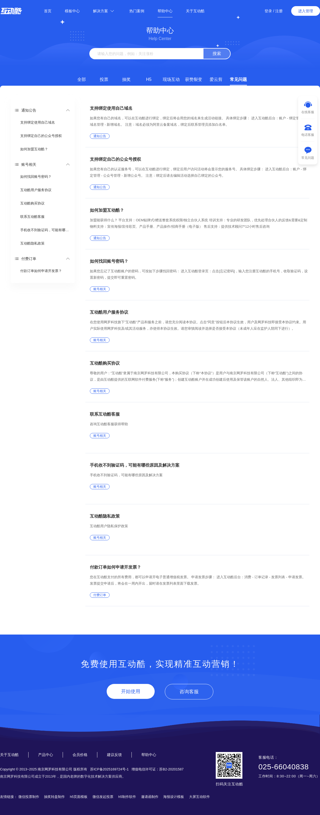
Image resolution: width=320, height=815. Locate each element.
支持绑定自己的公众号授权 (41, 136)
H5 (148, 79)
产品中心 (45, 755)
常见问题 (238, 79)
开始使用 (130, 691)
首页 (47, 11)
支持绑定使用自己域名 (37, 122)
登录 (268, 11)
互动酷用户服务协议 (35, 190)
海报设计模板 (173, 797)
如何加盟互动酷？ (34, 149)
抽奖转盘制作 (54, 797)
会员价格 (80, 755)
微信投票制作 (28, 797)
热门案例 (136, 11)
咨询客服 (189, 691)
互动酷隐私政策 (32, 243)
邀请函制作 (149, 797)
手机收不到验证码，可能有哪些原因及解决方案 (45, 230)
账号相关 (25, 164)
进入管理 (305, 11)
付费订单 (25, 258)
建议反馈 (114, 755)
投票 (104, 79)
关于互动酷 (195, 11)
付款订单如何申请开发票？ (41, 271)
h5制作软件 (127, 797)
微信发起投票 (103, 797)
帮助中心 (165, 11)
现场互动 (171, 79)
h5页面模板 (78, 797)
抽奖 (126, 79)
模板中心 (72, 11)
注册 (279, 11)
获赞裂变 (193, 79)
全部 (81, 79)
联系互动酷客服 (32, 217)
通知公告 (25, 110)
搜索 (217, 53)
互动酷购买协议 (32, 203)
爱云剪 (216, 79)
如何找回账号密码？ (35, 177)
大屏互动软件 (199, 797)
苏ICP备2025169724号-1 (109, 769)
